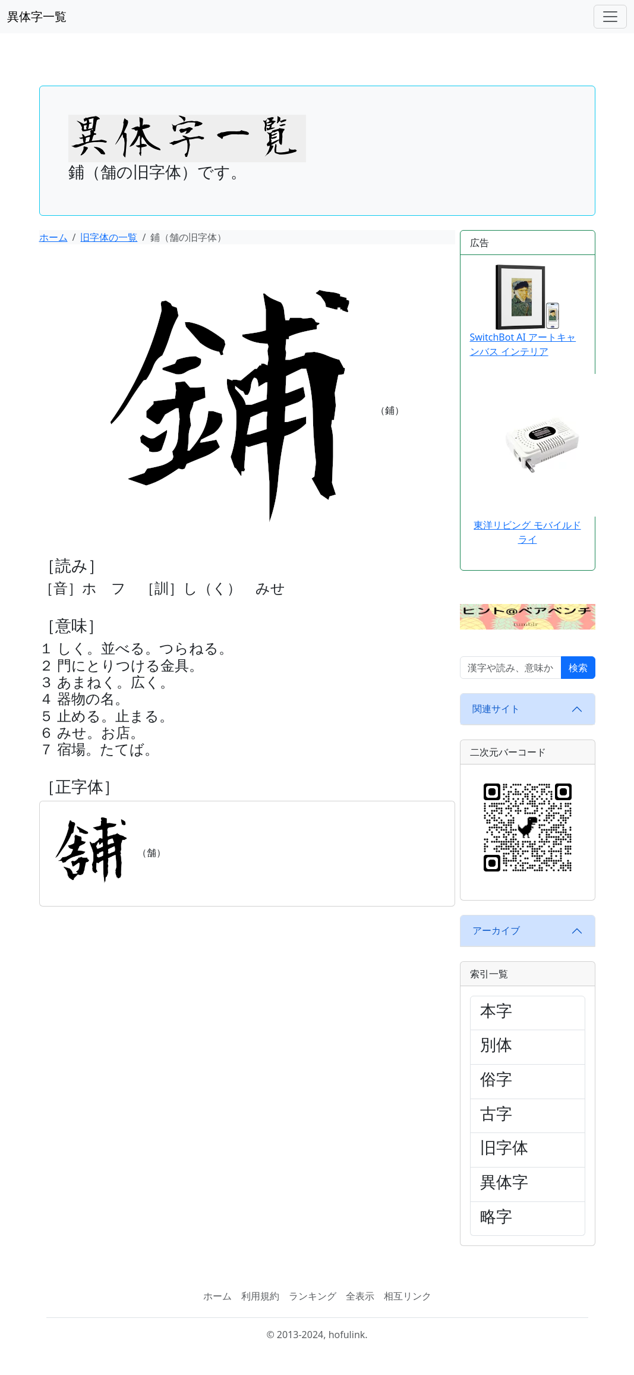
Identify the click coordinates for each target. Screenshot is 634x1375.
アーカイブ (496, 930)
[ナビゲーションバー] (610, 17)
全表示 (360, 1295)
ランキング (312, 1295)
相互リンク (407, 1295)
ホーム (53, 237)
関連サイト (496, 708)
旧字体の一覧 (108, 237)
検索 (578, 667)
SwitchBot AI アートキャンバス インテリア (523, 311)
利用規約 (260, 1295)
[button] (527, 615)
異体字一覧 (37, 16)
